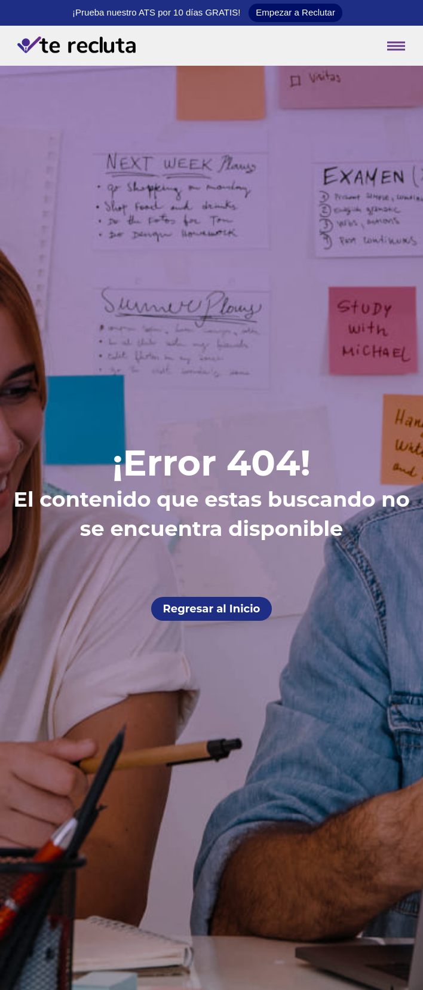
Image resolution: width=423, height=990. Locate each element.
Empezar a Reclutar (295, 12)
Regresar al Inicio (211, 608)
